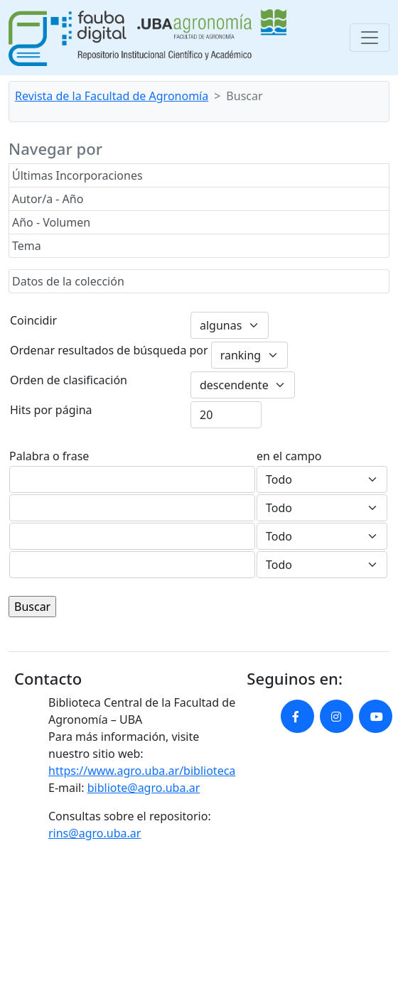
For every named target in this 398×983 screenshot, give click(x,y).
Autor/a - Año (47, 199)
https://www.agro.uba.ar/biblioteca (141, 770)
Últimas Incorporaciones (77, 175)
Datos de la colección (68, 281)
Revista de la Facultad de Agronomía (111, 96)
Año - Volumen (51, 222)
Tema (26, 246)
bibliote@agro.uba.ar (143, 787)
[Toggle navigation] (369, 37)
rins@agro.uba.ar (94, 833)
